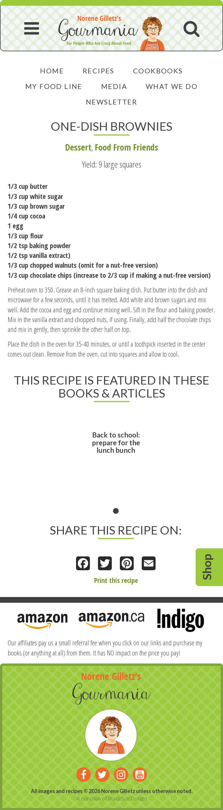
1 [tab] (116, 511)
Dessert (78, 147)
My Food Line (53, 86)
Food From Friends (126, 147)
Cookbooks (158, 70)
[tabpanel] (116, 462)
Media (114, 86)
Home (52, 70)
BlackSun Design (127, 798)
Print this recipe (116, 580)
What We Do (172, 86)
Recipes (98, 70)
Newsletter (111, 102)
